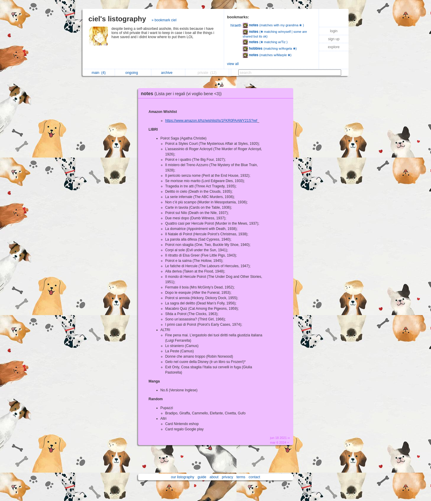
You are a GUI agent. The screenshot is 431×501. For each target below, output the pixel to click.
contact (254, 477)
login (333, 31)
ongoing (133, 73)
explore (333, 47)
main (99, 73)
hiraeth (236, 25)
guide (201, 477)
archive (168, 73)
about (214, 477)
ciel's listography (117, 19)
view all (233, 64)
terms (240, 477)
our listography (182, 477)
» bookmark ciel (164, 20)
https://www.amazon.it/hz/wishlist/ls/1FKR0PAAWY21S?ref (211, 121)
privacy (227, 477)
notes (183, 93)
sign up (334, 39)
